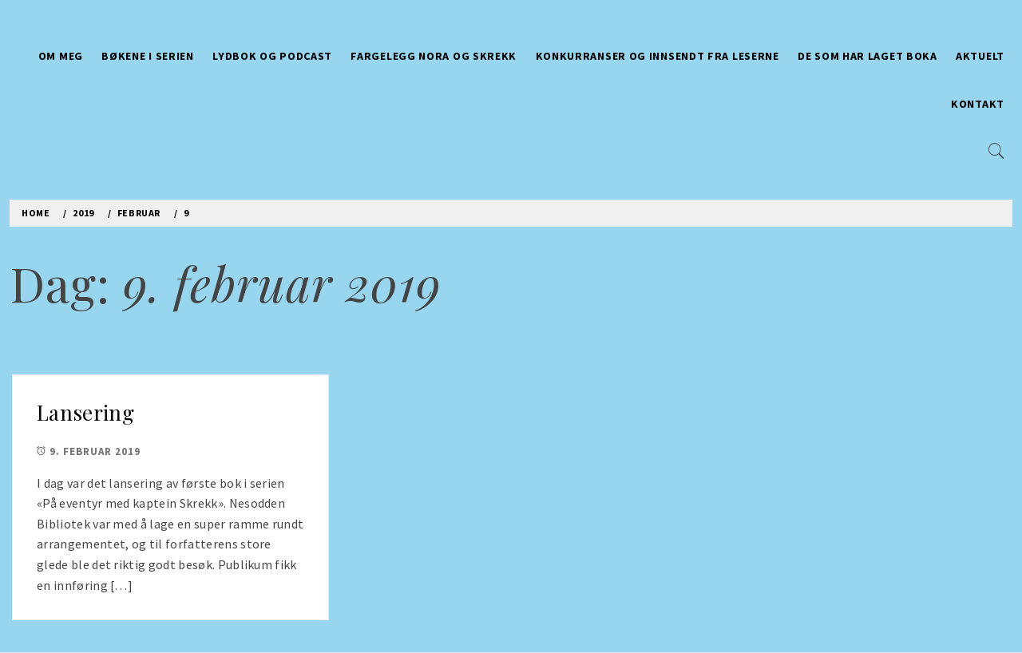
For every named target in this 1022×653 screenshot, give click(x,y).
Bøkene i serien (147, 56)
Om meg (60, 56)
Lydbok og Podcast (272, 56)
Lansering (85, 412)
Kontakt (977, 104)
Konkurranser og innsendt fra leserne (657, 56)
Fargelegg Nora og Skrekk (434, 56)
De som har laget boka (867, 56)
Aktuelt (980, 56)
